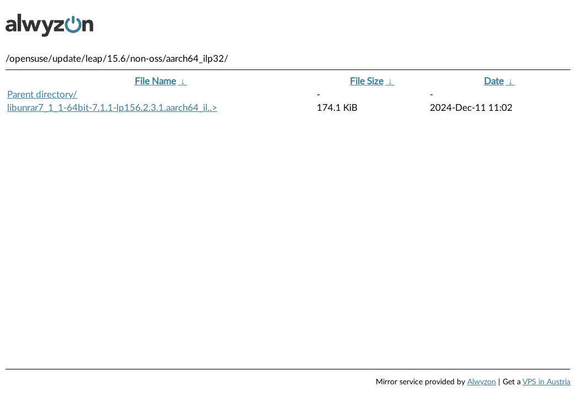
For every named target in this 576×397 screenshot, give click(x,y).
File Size (366, 81)
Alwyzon (481, 382)
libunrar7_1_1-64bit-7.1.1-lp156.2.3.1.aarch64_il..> (112, 107)
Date (494, 81)
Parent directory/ (42, 94)
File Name (155, 81)
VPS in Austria (546, 382)
